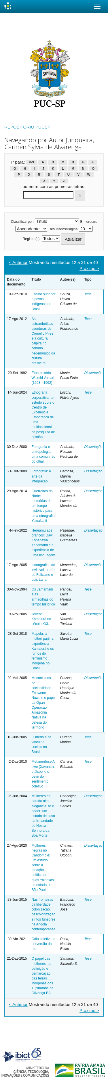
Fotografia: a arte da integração (41, 476)
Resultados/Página (63, 229)
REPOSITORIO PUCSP (27, 126)
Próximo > (89, 268)
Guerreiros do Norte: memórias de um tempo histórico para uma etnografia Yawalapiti (42, 506)
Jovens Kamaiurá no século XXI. (41, 619)
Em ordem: (88, 222)
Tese (88, 294)
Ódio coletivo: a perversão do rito (43, 944)
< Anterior (18, 262)
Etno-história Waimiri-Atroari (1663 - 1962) (42, 378)
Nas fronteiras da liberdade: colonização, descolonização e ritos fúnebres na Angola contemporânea (43, 914)
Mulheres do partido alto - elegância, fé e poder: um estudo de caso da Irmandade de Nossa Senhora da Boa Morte (43, 815)
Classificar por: (22, 222)
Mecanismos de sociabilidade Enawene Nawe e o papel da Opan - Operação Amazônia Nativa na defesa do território (43, 702)
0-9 (31, 162)
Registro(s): (32, 239)
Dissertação (93, 373)
